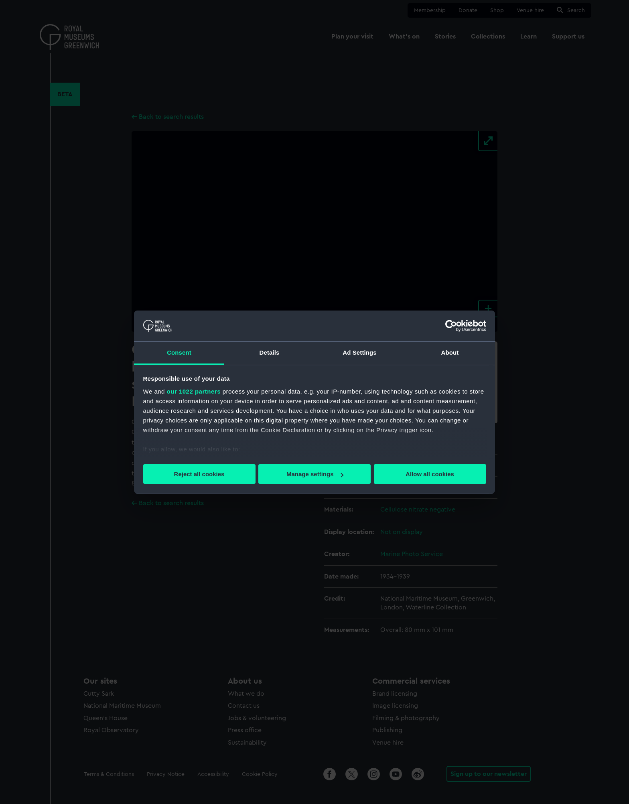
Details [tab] (270, 352)
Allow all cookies (430, 474)
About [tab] (450, 352)
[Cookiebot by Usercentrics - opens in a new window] (451, 326)
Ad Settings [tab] (359, 352)
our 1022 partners (194, 391)
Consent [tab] (179, 352)
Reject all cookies (199, 474)
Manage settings (314, 474)
